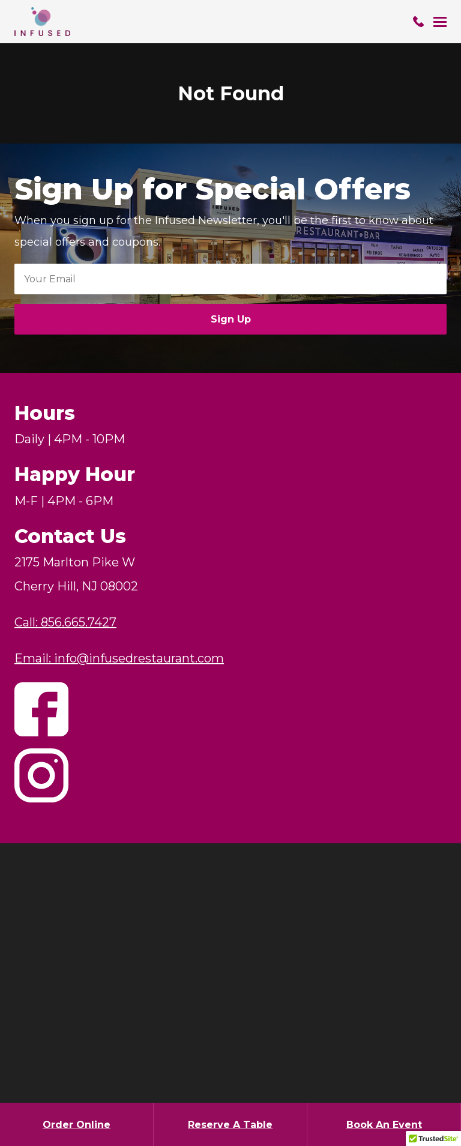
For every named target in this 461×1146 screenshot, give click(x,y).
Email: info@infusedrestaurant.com (119, 658)
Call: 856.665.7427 (65, 622)
